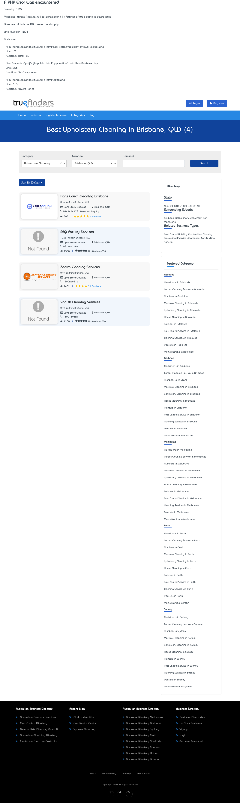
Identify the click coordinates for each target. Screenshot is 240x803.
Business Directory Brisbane (142, 723)
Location (77, 156)
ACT (185, 206)
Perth (167, 526)
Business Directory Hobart (141, 753)
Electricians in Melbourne (178, 450)
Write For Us (143, 774)
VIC (171, 206)
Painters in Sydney (174, 659)
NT (198, 206)
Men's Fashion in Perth (176, 603)
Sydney (168, 609)
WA (190, 206)
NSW (166, 206)
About (93, 774)
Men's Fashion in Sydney (178, 687)
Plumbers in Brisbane (176, 380)
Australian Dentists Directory (36, 717)
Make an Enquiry (89, 211)
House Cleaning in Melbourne (180, 484)
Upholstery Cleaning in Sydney (181, 645)
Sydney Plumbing (82, 729)
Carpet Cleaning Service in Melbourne (185, 457)
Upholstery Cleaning (73, 207)
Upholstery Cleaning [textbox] (43, 163)
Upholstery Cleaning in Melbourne (183, 477)
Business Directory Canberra (142, 747)
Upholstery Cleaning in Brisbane (182, 394)
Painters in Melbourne (176, 491)
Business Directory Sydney (141, 729)
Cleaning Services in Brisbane (180, 422)
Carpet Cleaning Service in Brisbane (184, 373)
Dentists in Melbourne (176, 512)
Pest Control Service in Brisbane (182, 415)
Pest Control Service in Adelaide (182, 331)
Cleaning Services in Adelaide (180, 338)
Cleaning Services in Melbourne (181, 505)
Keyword (128, 156)
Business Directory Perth (139, 735)
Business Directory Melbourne (143, 717)
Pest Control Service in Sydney (181, 666)
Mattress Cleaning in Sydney (180, 638)
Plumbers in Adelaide (176, 296)
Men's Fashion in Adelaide (179, 352)
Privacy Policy (109, 774)
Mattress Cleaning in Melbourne (182, 471)
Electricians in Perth (175, 533)
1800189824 (69, 317)
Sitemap (127, 774)
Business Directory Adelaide (142, 741)
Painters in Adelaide (175, 324)
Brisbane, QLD (102, 207)
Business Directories (190, 717)
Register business (56, 115)
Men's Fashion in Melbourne (179, 519)
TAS (194, 206)
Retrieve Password (189, 741)
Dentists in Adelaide (175, 345)
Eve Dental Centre (82, 723)
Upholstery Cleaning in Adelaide (182, 310)
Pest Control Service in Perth (180, 582)
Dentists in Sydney (174, 680)
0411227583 (69, 246)
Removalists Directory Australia (37, 729)
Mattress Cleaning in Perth (179, 554)
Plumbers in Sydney (175, 631)
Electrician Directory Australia (36, 741)
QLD (176, 206)
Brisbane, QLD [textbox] (93, 163)
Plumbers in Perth (173, 547)
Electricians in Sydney (176, 617)
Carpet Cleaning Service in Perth (182, 540)
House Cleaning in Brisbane (179, 401)
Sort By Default (30, 182)
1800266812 (69, 282)
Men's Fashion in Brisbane (178, 435)
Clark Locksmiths (81, 717)
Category (27, 156)
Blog (91, 115)
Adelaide (169, 275)
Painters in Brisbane (175, 408)
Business (35, 115)
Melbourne (170, 442)
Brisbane (169, 358)
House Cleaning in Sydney (179, 652)
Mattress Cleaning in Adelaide (181, 303)
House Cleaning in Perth (177, 568)
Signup (182, 729)
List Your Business (189, 723)
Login (181, 735)
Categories (78, 115)
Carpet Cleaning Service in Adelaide (184, 289)
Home (22, 115)
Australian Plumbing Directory (36, 735)
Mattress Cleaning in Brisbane (181, 387)
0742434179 (69, 211)
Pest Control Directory (31, 723)
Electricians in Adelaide (177, 282)
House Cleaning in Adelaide (180, 317)
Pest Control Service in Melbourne (183, 498)
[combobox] (44, 163)
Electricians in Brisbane (177, 366)
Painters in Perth (173, 575)
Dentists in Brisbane (175, 428)
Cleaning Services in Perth (178, 589)
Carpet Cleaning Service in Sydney (183, 624)
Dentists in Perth (173, 596)
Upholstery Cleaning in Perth (180, 561)
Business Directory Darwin (141, 759)
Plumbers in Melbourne (177, 464)
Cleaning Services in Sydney (179, 673)
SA (181, 206)
